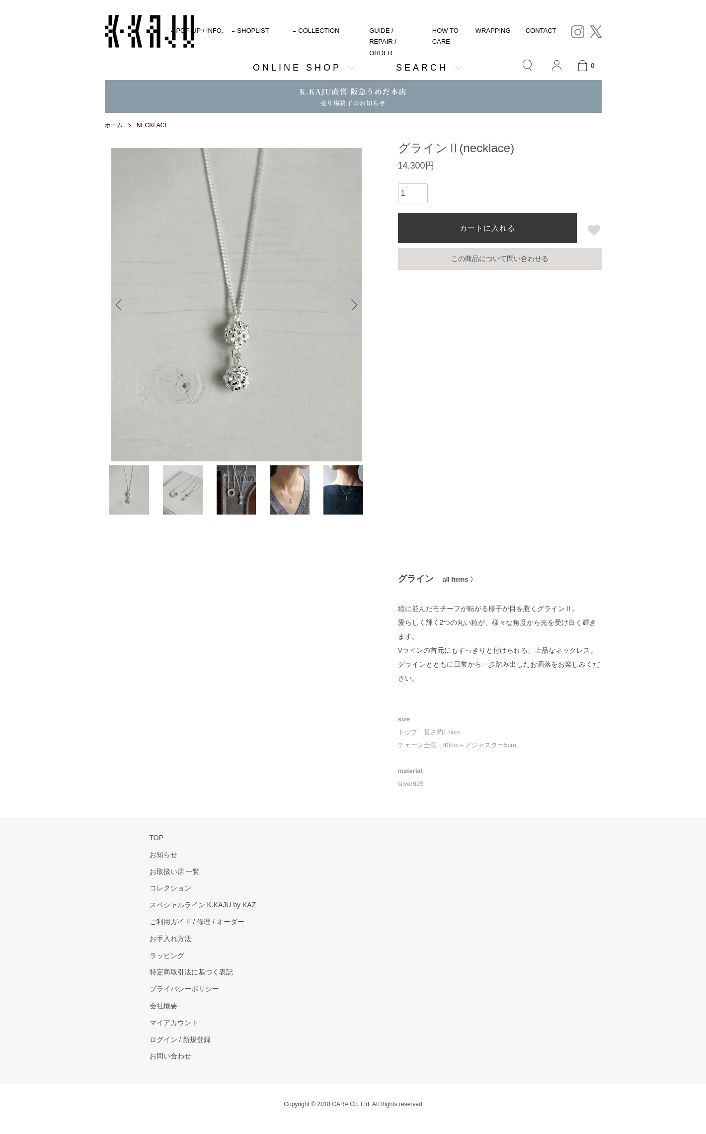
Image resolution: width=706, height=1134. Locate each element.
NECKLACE (153, 125)
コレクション (170, 888)
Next (353, 304)
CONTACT (541, 30)
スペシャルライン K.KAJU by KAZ (203, 905)
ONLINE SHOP (297, 68)
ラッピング (167, 956)
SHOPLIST (253, 30)
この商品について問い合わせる (500, 258)
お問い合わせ (170, 1056)
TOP (157, 838)
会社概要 (163, 1006)
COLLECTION (318, 30)
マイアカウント (174, 1023)
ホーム (114, 125)
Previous (119, 304)
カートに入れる (487, 228)
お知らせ (163, 855)
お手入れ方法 (170, 939)
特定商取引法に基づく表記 (191, 972)
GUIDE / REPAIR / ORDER (382, 41)
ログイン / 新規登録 (180, 1040)
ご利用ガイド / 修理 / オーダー (197, 922)
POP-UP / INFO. (199, 30)
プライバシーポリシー (184, 989)
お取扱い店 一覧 (175, 871)
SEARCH (422, 68)
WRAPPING (493, 30)
